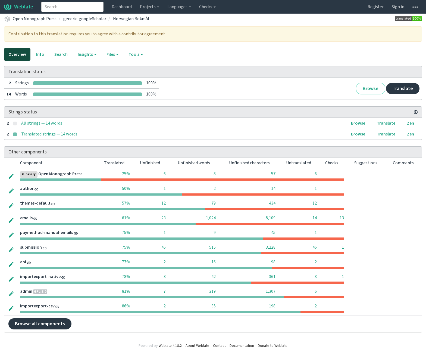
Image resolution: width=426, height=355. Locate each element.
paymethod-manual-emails (46, 233)
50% (126, 189)
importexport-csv (37, 306)
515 (212, 247)
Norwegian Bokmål (131, 19)
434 (272, 203)
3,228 (270, 247)
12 (163, 203)
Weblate (18, 7)
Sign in (398, 7)
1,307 (270, 291)
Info (40, 54)
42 (213, 277)
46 (163, 247)
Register (376, 7)
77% (126, 262)
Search (61, 54)
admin (26, 291)
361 (272, 277)
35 (213, 306)
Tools (136, 54)
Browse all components (40, 323)
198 (272, 306)
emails (26, 218)
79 (213, 203)
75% (126, 233)
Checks (207, 7)
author (27, 189)
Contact (219, 345)
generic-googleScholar (84, 19)
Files (112, 54)
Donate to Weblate (272, 345)
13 (342, 218)
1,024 (211, 218)
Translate (403, 88)
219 (212, 291)
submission (31, 247)
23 (163, 218)
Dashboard (122, 7)
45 (273, 233)
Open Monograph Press (35, 19)
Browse (370, 88)
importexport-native (40, 277)
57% (126, 203)
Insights (87, 54)
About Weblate (197, 345)
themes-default (35, 203)
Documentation (242, 345)
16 (213, 262)
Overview (17, 54)
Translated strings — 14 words (49, 134)
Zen (410, 123)
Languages (179, 7)
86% (126, 306)
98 (273, 262)
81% (126, 291)
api (23, 262)
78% (126, 277)
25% (126, 174)
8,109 (270, 218)
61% (126, 218)
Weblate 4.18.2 (170, 345)
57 (273, 174)
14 (273, 189)
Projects (149, 7)
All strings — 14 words (41, 123)
